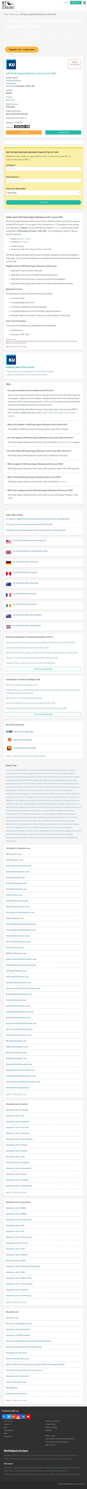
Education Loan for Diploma (17, 1290)
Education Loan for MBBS (16, 1214)
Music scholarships (65, 824)
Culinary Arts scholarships (26, 821)
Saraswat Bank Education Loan (18, 983)
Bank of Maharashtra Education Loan (21, 924)
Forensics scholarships (14, 834)
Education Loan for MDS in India (19, 1278)
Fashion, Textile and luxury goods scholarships (33, 814)
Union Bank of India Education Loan (20, 912)
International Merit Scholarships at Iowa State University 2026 (30, 703)
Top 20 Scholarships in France (21, 595)
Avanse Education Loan (15, 877)
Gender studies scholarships (70, 794)
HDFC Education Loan (14, 860)
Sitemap (48, 1430)
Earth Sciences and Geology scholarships (65, 831)
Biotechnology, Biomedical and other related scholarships (37, 777)
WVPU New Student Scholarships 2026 (21, 685)
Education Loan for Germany (17, 1133)
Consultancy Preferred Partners (56, 1442)
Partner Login (50, 1436)
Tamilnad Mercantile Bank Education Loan (23, 1082)
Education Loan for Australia (17, 1122)
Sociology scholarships (34, 797)
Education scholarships (31, 811)
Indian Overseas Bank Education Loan (21, 959)
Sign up (76, 3)
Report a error (50, 1445)
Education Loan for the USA (17, 1127)
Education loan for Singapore (17, 1162)
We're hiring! (8, 1421)
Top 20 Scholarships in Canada (21, 573)
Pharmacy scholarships (62, 784)
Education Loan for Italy (15, 1157)
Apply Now (63, 132)
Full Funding (10, 86)
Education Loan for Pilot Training (19, 1284)
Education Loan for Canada (17, 1110)
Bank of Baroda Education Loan (18, 866)
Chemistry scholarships (46, 800)
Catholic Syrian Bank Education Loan (20, 1076)
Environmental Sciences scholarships (61, 804)
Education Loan (12, 1318)
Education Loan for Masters (17, 1255)
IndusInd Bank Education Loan (18, 1006)
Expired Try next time (74, 63)
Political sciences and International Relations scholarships (37, 794)
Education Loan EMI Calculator (18, 1335)
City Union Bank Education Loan (18, 1035)
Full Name (11, 165)
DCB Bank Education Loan (16, 1058)
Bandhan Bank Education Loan (18, 1018)
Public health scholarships (43, 787)
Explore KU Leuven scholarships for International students (30, 371)
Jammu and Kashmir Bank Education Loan (23, 988)
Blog (5, 1427)
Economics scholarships (53, 838)
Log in (66, 3)
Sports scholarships (31, 834)
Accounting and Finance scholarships (30, 838)
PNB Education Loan (14, 895)
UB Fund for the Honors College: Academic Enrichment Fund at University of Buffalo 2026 (42, 653)
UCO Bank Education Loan (16, 971)
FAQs (6, 1433)
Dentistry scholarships (24, 787)
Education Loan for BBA (15, 1261)
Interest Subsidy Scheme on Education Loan (24, 1347)
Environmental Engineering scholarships (20, 784)
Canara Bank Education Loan (17, 872)
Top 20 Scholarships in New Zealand (24, 616)
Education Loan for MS (15, 1225)
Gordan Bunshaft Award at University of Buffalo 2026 (27, 648)
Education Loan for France (16, 1151)
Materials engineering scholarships (51, 817)
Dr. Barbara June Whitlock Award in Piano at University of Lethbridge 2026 (36, 530)
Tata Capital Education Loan (17, 977)
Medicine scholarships (44, 784)
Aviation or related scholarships (51, 834)
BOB (27, 409)
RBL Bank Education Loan (16, 1041)
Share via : (10, 127)
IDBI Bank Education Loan (16, 953)
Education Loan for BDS (15, 1272)
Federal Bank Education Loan (17, 936)
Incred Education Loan (15, 947)
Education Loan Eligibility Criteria (19, 1324)
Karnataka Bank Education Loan (19, 994)
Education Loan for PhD (15, 1249)
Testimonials (8, 1430)
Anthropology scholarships (37, 790)
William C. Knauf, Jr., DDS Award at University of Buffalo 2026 (30, 663)
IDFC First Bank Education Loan (18, 942)
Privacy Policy (50, 1424)
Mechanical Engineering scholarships (53, 770)
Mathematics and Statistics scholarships (21, 800)
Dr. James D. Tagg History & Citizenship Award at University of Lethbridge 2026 (37, 519)
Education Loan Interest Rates (18, 1329)
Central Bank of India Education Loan (21, 930)
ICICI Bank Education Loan (16, 889)
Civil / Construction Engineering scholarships (22, 770)
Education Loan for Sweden (17, 1180)
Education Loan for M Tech (17, 1243)
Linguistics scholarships (15, 797)
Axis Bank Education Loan (16, 883)
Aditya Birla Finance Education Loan (20, 1070)
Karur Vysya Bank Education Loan (19, 1029)
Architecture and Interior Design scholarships (45, 807)
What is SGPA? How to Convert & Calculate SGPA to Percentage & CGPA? (35, 1364)
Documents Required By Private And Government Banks (28, 1341)
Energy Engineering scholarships (64, 780)
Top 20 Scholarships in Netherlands (23, 626)
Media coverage (51, 1427)
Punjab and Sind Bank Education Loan (21, 1023)
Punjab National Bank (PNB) (21, 748)
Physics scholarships (70, 797)
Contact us (8, 1436)
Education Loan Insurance (16, 1353)
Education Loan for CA (15, 1231)
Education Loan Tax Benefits (17, 1376)
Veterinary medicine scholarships (67, 787)
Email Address (13, 177)
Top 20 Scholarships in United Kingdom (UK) (27, 552)
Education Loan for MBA (16, 1208)
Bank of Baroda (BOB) (19, 740)
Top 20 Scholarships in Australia (22, 584)
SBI (23, 409)
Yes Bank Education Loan (16, 1000)
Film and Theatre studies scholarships (51, 821)
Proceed (43, 202)
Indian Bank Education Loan (17, 901)
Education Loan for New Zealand (19, 1139)
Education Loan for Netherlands (19, 1186)
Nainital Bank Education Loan (17, 1088)
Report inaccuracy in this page (16, 347)
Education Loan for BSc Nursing (18, 1237)
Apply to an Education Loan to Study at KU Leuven (27, 375)
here (53, 225)
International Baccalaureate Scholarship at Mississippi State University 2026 (36, 708)
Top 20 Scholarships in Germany (22, 563)
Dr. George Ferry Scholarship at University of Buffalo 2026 (29, 524)
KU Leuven (10, 100)
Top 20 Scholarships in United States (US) (26, 541)
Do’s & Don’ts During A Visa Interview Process (24, 1370)
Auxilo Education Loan (15, 918)
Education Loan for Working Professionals (23, 1266)
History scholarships (55, 790)
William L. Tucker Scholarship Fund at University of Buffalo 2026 (32, 658)
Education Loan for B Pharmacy (19, 1296)
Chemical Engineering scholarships (38, 780)
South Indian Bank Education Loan (19, 1012)
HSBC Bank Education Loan (17, 1047)
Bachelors (10, 81)
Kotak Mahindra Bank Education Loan (21, 965)
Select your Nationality (16, 188)
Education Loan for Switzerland (18, 1168)
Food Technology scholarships (43, 827)
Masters (18, 81)
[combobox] (43, 192)
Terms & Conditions (52, 1421)
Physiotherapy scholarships (16, 790)
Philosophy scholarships (47, 824)
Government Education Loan (17, 1359)
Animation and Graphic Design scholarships (32, 831)
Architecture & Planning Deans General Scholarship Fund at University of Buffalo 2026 (40, 642)
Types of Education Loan (16, 1382)
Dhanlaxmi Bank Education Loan (19, 1064)
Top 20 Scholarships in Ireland (21, 605)
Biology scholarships (63, 800)
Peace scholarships (58, 814)
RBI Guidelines (11, 1388)
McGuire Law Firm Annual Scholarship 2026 (23, 698)
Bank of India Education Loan (17, 907)
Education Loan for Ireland (16, 1145)
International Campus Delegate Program (60, 1439)
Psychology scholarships (52, 797)
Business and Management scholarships (31, 804)
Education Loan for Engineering (18, 1220)
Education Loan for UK (15, 1116)
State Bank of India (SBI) (19, 732)
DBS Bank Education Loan (16, 1053)
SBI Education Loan (13, 854)
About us (7, 1424)
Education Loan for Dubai (16, 1174)
